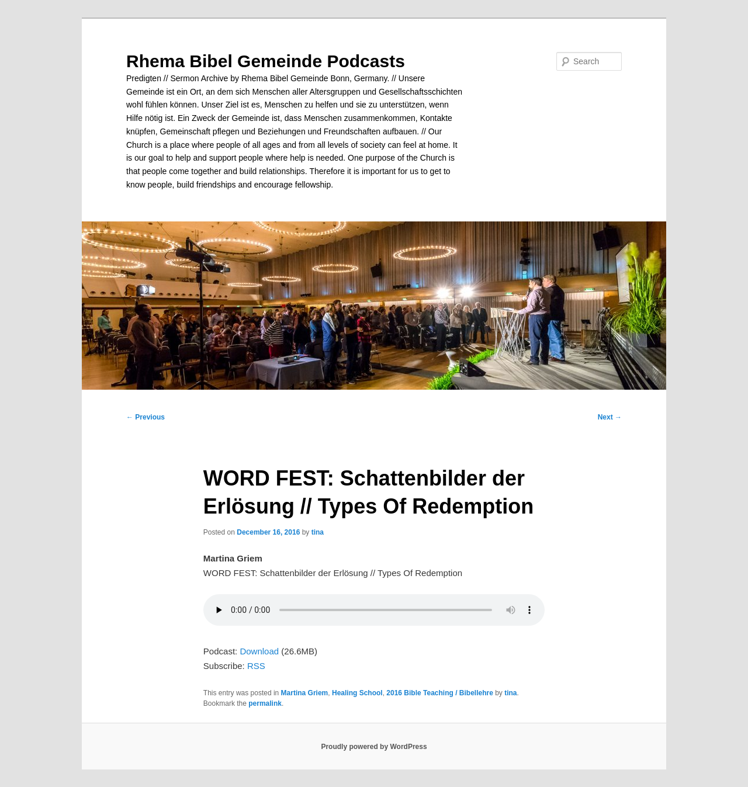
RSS (256, 666)
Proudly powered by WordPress (374, 747)
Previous (145, 417)
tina (317, 532)
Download (259, 651)
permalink (265, 703)
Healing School (357, 693)
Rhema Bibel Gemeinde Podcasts (265, 61)
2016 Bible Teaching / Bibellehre (439, 693)
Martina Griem (304, 693)
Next (610, 417)
